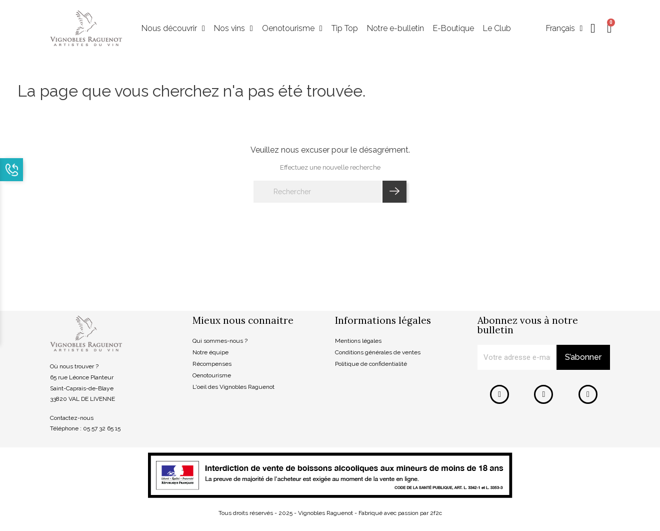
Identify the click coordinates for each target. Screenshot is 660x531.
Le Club (497, 29)
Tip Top (345, 29)
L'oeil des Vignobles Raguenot (233, 386)
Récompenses (212, 363)
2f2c (436, 512)
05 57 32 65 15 (101, 428)
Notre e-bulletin (395, 29)
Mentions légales (358, 341)
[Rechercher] (317, 192)
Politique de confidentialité (371, 363)
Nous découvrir (173, 29)
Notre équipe (210, 352)
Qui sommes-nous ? (220, 341)
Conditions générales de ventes (377, 352)
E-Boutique (453, 29)
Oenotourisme (292, 29)
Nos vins (233, 29)
